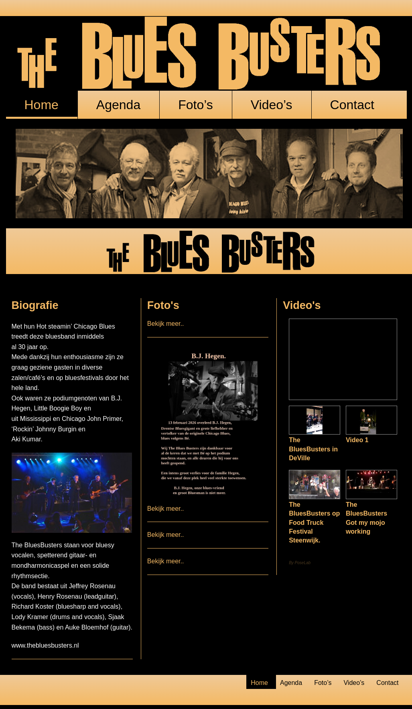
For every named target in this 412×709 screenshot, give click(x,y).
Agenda (118, 105)
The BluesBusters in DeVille (313, 449)
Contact (352, 105)
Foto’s (195, 105)
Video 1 (357, 440)
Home (41, 105)
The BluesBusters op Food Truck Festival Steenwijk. (314, 522)
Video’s (271, 105)
